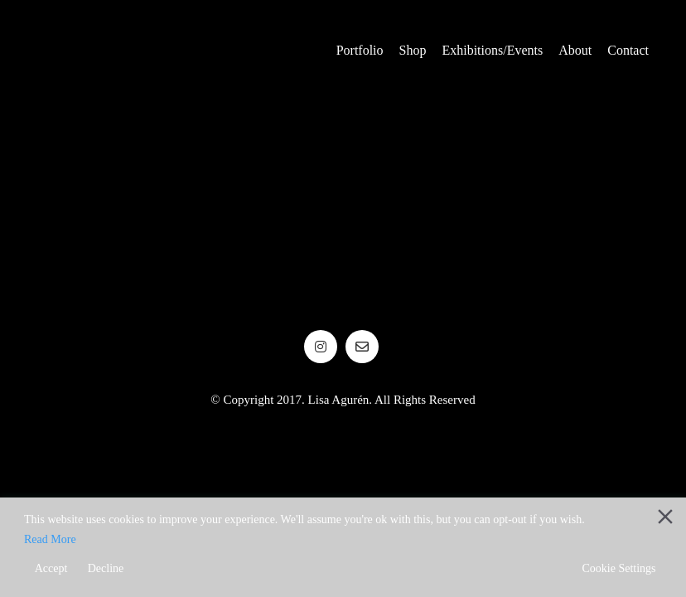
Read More (50, 539)
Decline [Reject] (106, 568)
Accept (51, 568)
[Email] (362, 346)
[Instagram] (320, 346)
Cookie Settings (618, 568)
